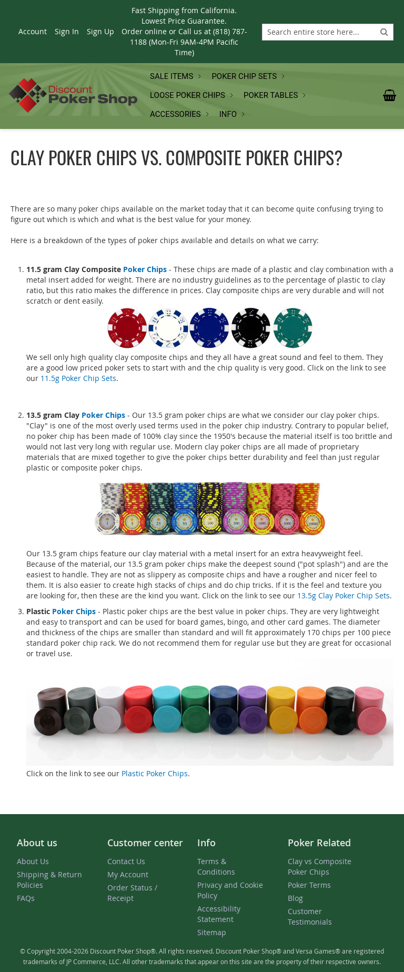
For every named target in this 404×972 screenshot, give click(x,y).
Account (32, 31)
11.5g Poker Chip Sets (78, 378)
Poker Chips (145, 269)
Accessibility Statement (218, 914)
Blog (295, 898)
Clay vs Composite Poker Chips (319, 866)
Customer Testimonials (310, 916)
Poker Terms (309, 885)
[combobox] (327, 32)
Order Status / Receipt (132, 893)
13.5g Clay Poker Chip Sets (343, 595)
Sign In (67, 31)
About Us (33, 861)
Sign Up (100, 31)
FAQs (26, 898)
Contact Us (126, 861)
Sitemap (211, 932)
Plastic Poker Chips (155, 773)
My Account (127, 874)
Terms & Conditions (216, 866)
